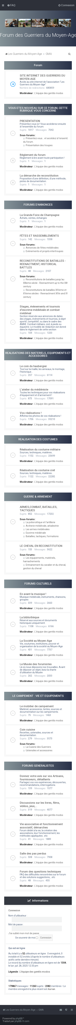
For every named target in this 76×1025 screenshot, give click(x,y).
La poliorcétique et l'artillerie (39, 522)
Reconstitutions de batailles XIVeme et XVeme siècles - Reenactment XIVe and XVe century (46, 293)
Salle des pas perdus (33, 853)
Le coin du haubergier (33, 366)
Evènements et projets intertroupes (43, 251)
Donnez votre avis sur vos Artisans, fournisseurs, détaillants (42, 777)
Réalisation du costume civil (37, 470)
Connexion (14, 910)
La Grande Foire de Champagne (39, 215)
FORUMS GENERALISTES (38, 765)
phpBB (19, 1018)
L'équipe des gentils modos (48, 93)
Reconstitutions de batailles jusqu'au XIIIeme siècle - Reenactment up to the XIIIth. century (46, 283)
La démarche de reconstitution (39, 175)
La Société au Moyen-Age (36, 640)
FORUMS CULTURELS (38, 583)
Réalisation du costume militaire (40, 449)
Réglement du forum (33, 154)
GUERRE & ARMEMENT (38, 496)
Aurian (51, 989)
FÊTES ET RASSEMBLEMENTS (39, 235)
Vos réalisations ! (31, 413)
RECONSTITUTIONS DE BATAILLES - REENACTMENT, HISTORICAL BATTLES (43, 264)
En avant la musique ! (33, 594)
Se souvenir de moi (26, 937)
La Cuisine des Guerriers (37, 747)
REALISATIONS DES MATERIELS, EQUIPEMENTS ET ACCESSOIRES (38, 354)
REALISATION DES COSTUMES (38, 439)
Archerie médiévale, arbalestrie (41, 525)
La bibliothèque (29, 617)
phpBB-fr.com (22, 1021)
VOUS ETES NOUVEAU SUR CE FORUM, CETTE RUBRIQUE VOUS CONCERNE (38, 109)
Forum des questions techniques (40, 871)
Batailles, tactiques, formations (41, 536)
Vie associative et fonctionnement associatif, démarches (41, 825)
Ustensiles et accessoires (37, 750)
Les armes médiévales (36, 529)
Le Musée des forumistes (36, 664)
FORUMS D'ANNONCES (38, 204)
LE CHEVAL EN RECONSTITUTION (41, 545)
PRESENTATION (30, 121)
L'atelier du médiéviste (34, 389)
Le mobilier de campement (37, 706)
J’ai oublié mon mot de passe (23, 933)
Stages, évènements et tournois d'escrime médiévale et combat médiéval (40, 310)
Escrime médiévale (34, 532)
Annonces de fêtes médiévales (41, 247)
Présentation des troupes (38, 145)
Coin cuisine (27, 729)
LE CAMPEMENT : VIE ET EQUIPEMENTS (38, 695)
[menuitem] (11, 5)
